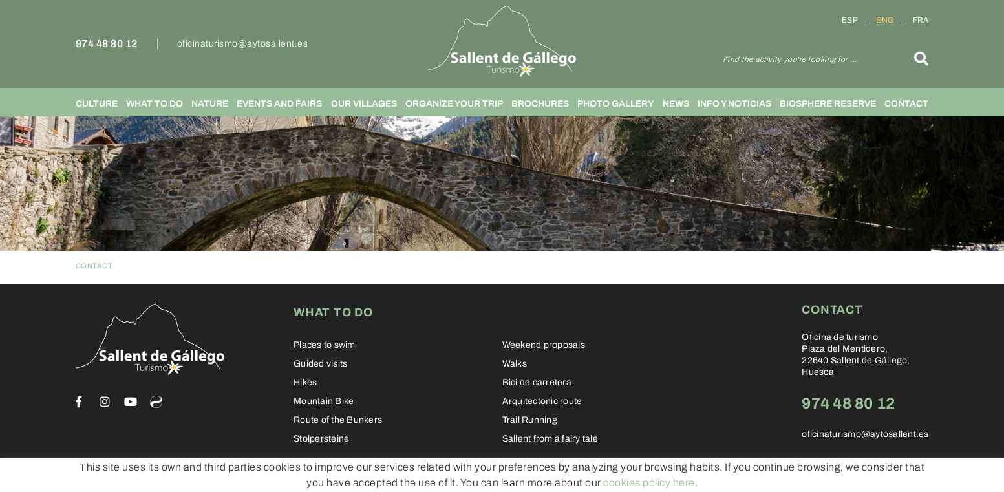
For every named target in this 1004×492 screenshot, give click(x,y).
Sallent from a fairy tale (550, 439)
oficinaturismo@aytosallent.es (242, 43)
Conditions (243, 476)
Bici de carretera (536, 382)
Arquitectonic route (542, 401)
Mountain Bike (324, 401)
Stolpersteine (321, 439)
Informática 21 (850, 476)
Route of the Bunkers (338, 420)
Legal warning (179, 476)
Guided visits (320, 364)
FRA (921, 20)
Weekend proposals (543, 345)
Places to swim (325, 345)
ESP (850, 20)
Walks (514, 364)
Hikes (305, 382)
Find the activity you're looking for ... (790, 59)
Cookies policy (107, 476)
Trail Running (529, 420)
